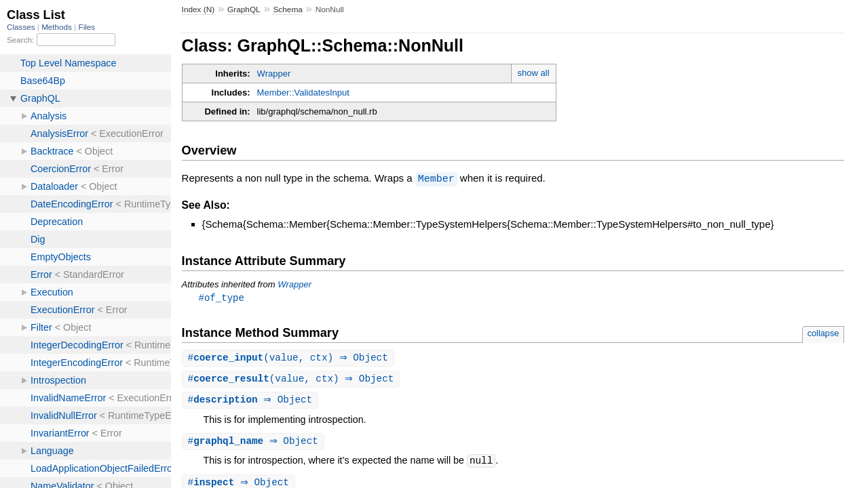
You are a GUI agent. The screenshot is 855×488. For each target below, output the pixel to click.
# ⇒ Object (252, 401)
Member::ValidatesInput (303, 92)
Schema (287, 9)
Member (436, 178)
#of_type (221, 297)
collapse (823, 333)
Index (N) (198, 9)
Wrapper (274, 73)
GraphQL (244, 9)
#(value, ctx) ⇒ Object (290, 358)
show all (534, 73)
